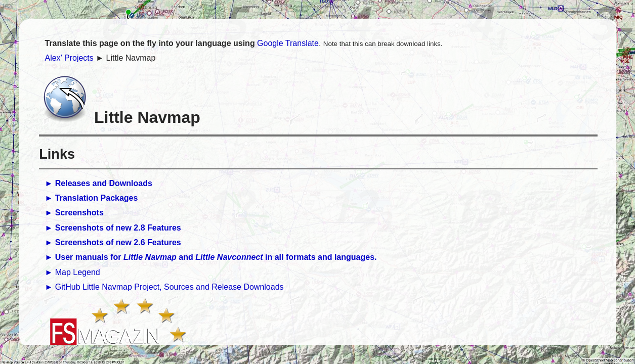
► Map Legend (72, 272)
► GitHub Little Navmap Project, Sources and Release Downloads (164, 287)
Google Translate (288, 43)
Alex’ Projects (69, 58)
